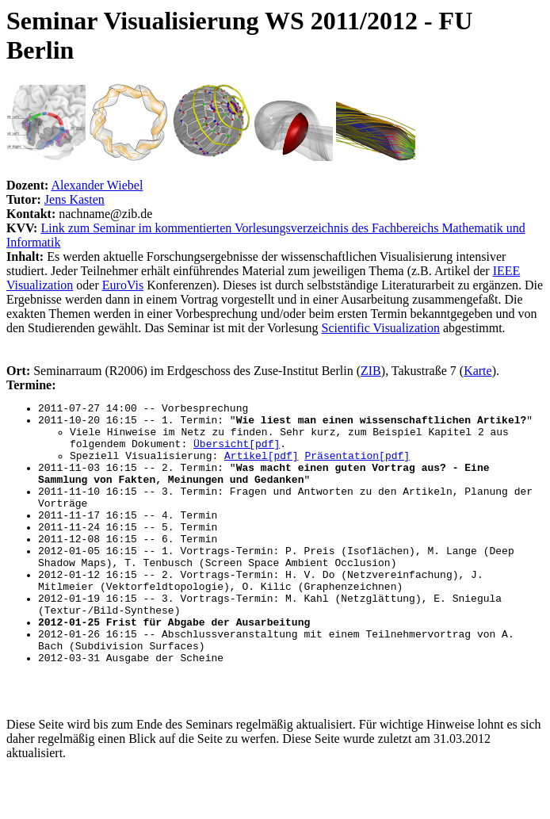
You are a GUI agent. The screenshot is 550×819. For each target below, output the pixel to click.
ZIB (371, 370)
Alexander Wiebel (97, 185)
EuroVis (122, 285)
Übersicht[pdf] (236, 453)
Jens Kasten (74, 199)
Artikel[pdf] (261, 467)
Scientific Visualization (381, 328)
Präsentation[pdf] (357, 467)
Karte (478, 370)
